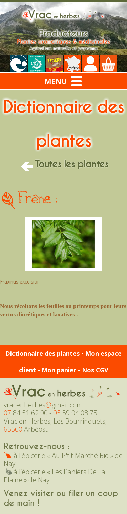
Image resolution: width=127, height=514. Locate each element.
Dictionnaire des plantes (42, 353)
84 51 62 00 (26, 412)
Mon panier (59, 370)
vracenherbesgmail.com (43, 404)
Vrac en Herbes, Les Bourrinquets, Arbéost (55, 425)
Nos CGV (95, 370)
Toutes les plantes (63, 164)
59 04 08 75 (75, 412)
